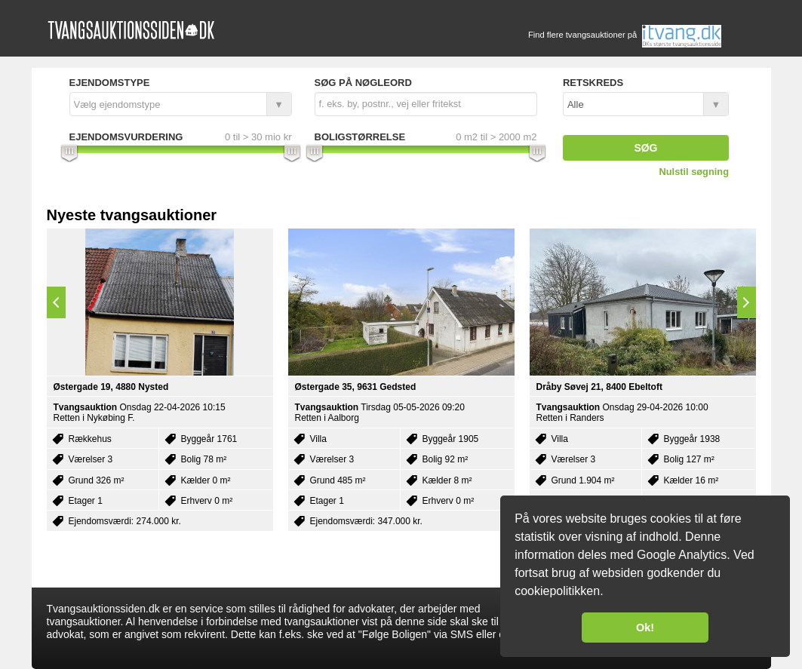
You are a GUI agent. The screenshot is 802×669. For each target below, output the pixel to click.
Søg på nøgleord (363, 82)
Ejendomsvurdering (126, 137)
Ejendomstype (109, 82)
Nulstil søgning (694, 171)
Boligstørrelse (360, 137)
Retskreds (593, 82)
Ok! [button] (645, 627)
